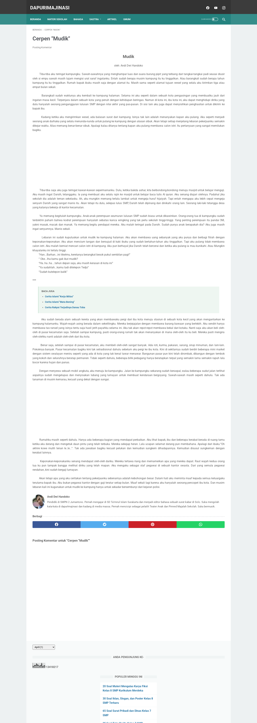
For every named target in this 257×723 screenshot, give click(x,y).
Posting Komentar (42, 44)
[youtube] (213, 4)
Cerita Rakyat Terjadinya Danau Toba (65, 334)
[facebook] (205, 4)
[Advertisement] (97, 169)
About (100, 710)
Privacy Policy (126, 710)
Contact (111, 710)
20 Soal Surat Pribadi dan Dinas (195, 115)
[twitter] (81, 594)
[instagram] (221, 4)
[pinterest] (113, 594)
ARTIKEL (114, 13)
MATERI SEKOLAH (59, 13)
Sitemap (155, 710)
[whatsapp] (145, 594)
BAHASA (80, 13)
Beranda (38, 13)
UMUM (129, 13)
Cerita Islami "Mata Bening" (59, 328)
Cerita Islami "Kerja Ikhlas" (59, 323)
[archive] (185, 27)
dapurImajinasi (52, 4)
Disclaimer (142, 710)
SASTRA (96, 13)
